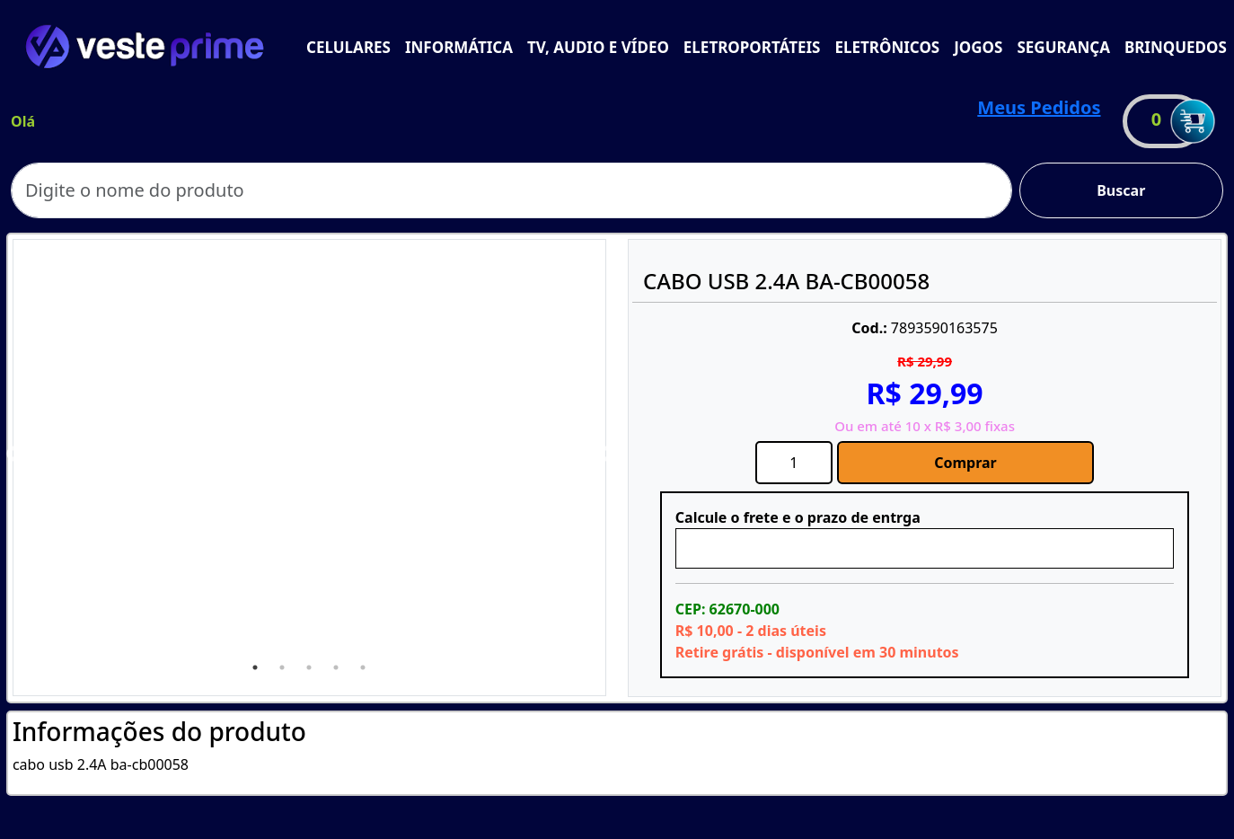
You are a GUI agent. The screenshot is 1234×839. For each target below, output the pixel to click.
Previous (14, 455)
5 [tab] (363, 667)
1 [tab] (255, 667)
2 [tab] (282, 667)
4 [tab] (336, 667)
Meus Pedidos (1038, 107)
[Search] (511, 190)
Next (604, 455)
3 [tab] (309, 667)
